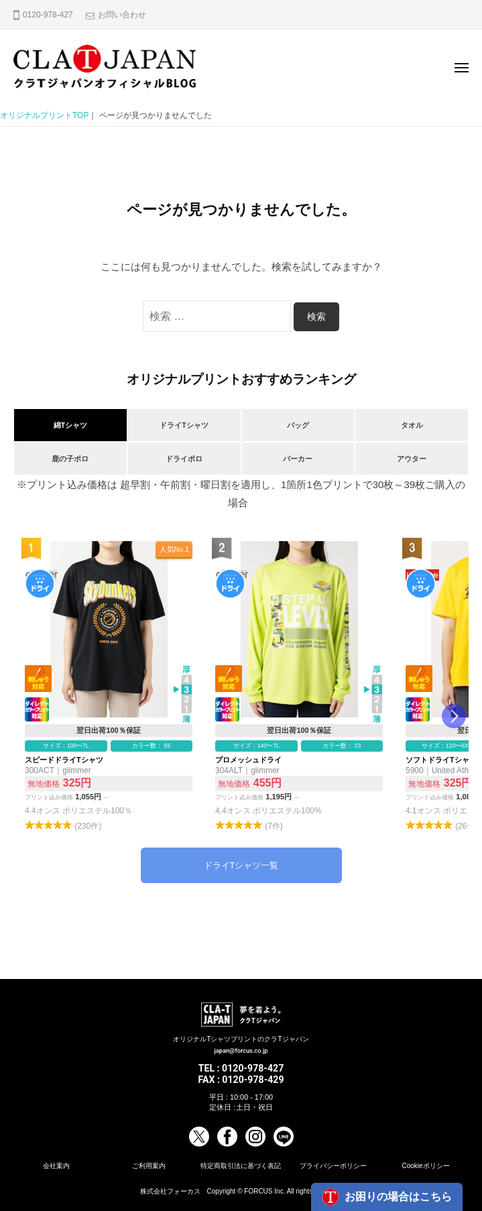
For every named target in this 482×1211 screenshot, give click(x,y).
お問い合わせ (122, 14)
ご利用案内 (149, 1165)
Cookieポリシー (425, 1165)
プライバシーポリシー (333, 1165)
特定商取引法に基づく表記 (240, 1165)
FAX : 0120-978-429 (241, 1079)
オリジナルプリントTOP (44, 115)
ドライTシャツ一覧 (241, 865)
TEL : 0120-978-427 (241, 1068)
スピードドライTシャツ (108, 687)
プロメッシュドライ (299, 687)
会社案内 (56, 1165)
